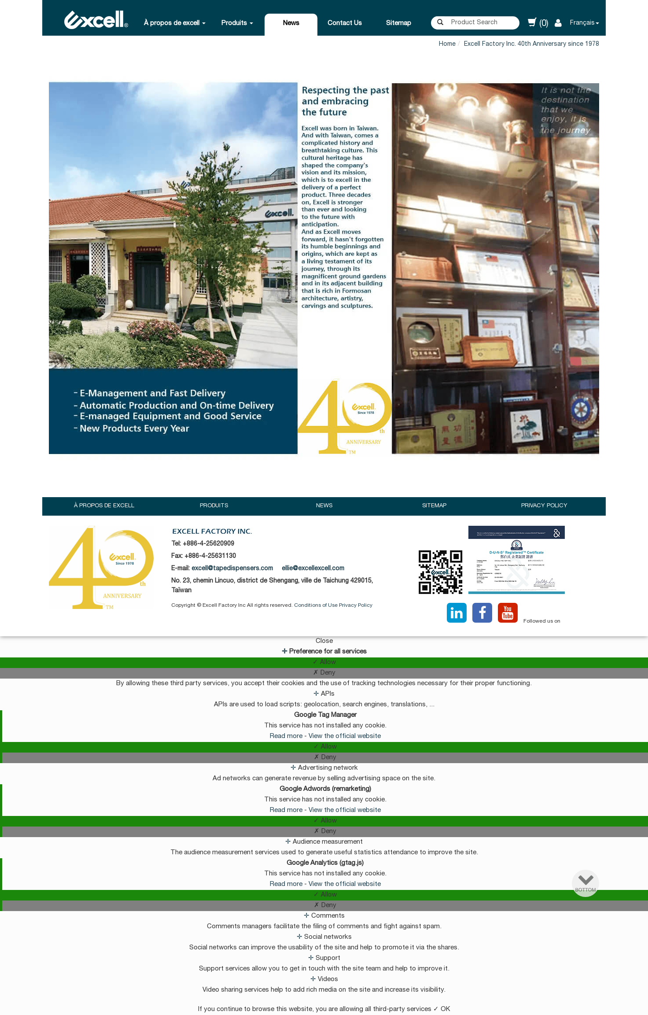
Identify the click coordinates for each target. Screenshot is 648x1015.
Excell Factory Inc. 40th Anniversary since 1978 (531, 44)
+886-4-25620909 (208, 544)
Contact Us (345, 23)
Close (324, 641)
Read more (287, 736)
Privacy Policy (544, 506)
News (291, 23)
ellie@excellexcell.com (313, 569)
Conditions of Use (316, 605)
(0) (538, 23)
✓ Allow (324, 662)
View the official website (345, 736)
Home (447, 44)
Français (582, 23)
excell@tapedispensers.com (232, 569)
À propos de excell (175, 23)
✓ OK (441, 1009)
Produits (237, 23)
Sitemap (398, 23)
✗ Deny (324, 673)
